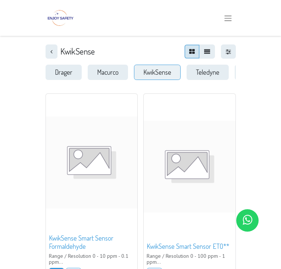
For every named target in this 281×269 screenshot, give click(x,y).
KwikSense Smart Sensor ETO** (188, 246)
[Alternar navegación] (228, 18)
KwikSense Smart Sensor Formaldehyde (81, 242)
